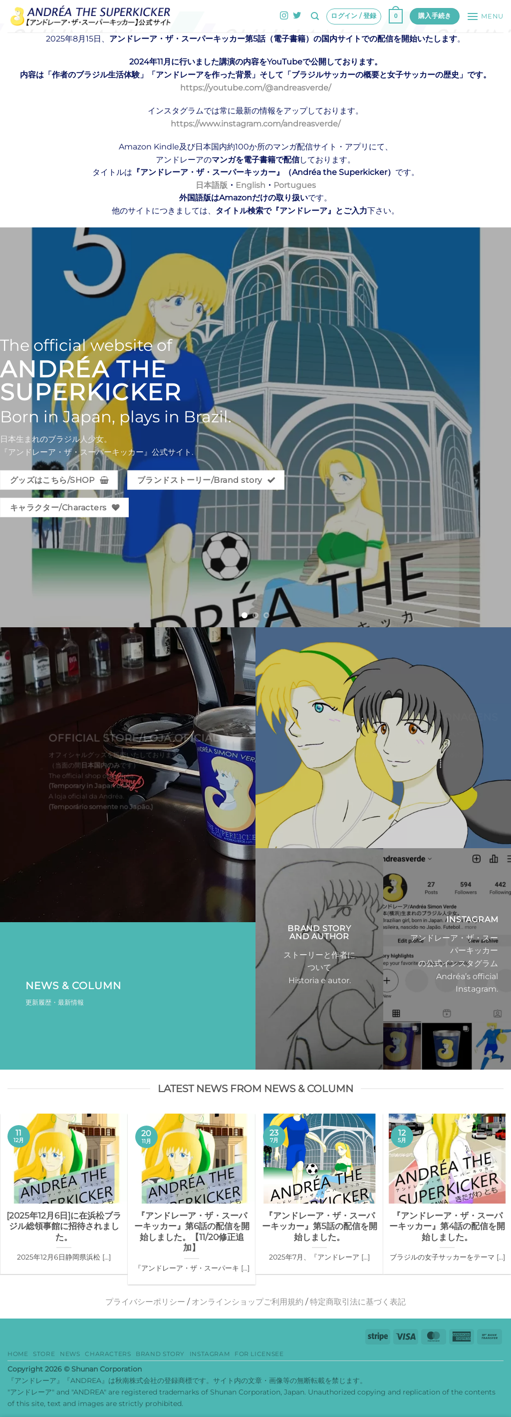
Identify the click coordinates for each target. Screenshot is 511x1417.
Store (44, 1354)
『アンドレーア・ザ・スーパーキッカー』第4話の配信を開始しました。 (447, 1226)
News (70, 1354)
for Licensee (259, 1354)
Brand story (160, 1354)
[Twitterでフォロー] (297, 15)
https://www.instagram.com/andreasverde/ (255, 123)
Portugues (294, 185)
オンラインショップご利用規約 (247, 1302)
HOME (17, 1354)
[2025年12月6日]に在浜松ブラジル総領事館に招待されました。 (63, 1226)
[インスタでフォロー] (284, 15)
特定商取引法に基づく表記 (358, 1302)
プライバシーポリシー (145, 1302)
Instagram (210, 1354)
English (250, 185)
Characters (108, 1354)
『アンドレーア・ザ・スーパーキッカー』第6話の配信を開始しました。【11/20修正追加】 (192, 1232)
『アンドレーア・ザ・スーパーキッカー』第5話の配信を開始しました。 (319, 1226)
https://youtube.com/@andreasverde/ (255, 87)
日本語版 (212, 185)
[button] (315, 16)
